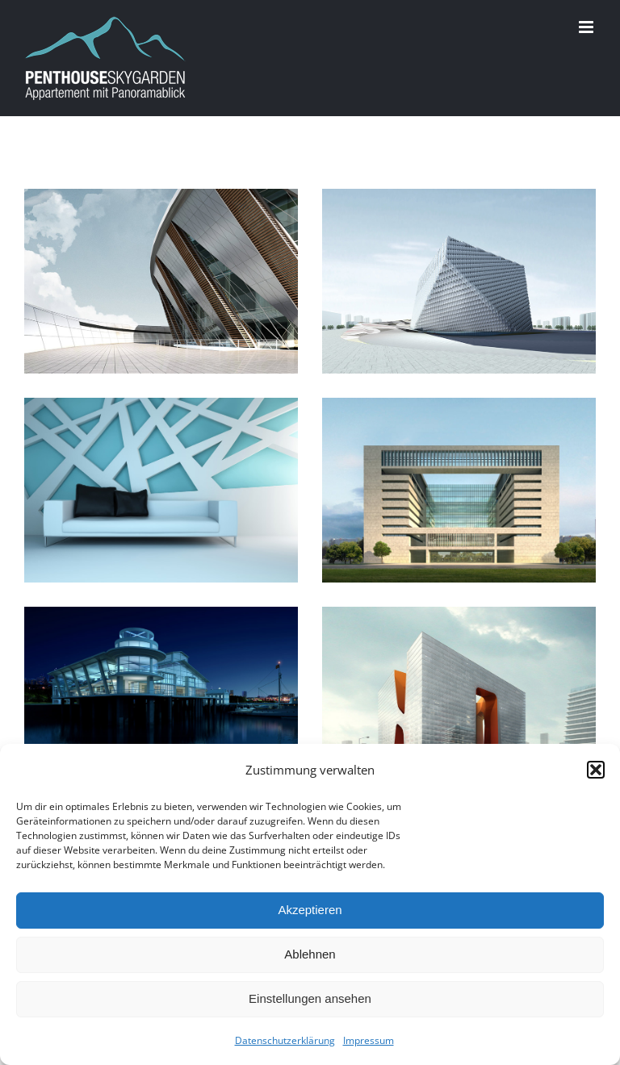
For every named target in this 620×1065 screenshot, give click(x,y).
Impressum (368, 1040)
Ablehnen (309, 954)
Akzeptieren (309, 910)
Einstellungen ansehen (310, 998)
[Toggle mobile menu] (587, 27)
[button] (596, 770)
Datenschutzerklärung (285, 1040)
